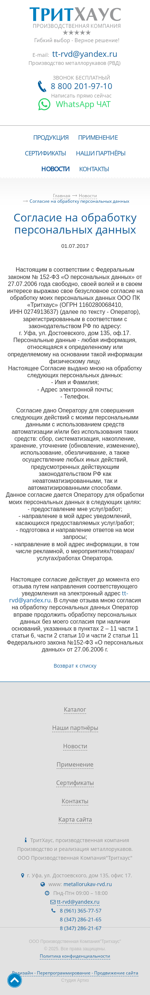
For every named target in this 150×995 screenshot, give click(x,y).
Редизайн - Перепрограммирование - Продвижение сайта (75, 973)
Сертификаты (75, 783)
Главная (61, 195)
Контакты (75, 801)
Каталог (75, 709)
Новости (88, 195)
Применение (75, 764)
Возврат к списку (75, 665)
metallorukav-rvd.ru (88, 884)
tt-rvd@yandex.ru (85, 53)
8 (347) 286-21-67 (80, 928)
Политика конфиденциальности (75, 956)
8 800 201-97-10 (81, 85)
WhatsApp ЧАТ (83, 103)
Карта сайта (75, 819)
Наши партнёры (75, 728)
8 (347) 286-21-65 (80, 919)
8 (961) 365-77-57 (80, 910)
